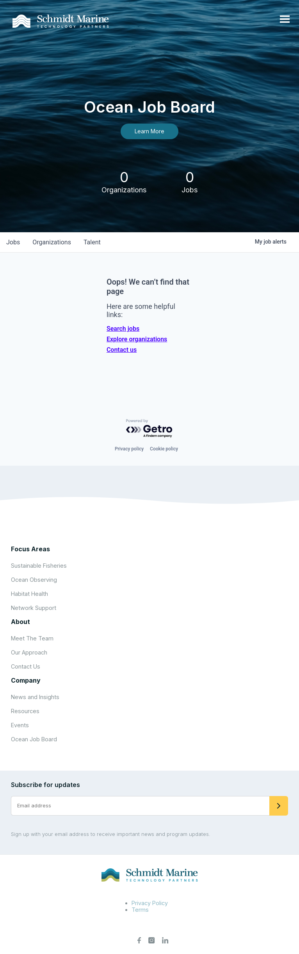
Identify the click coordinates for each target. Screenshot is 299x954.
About (20, 622)
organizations (51, 242)
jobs (13, 242)
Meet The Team (32, 638)
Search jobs (123, 328)
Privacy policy (129, 449)
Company (26, 680)
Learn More (149, 131)
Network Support (33, 607)
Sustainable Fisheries (39, 565)
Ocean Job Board (34, 739)
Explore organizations (137, 339)
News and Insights (35, 697)
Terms (140, 909)
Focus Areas (30, 549)
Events (20, 725)
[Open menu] (284, 19)
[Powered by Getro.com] (149, 428)
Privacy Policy (150, 903)
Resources (25, 711)
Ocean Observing (34, 579)
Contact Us (25, 666)
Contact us (122, 349)
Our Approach (29, 652)
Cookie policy (164, 449)
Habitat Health (29, 593)
